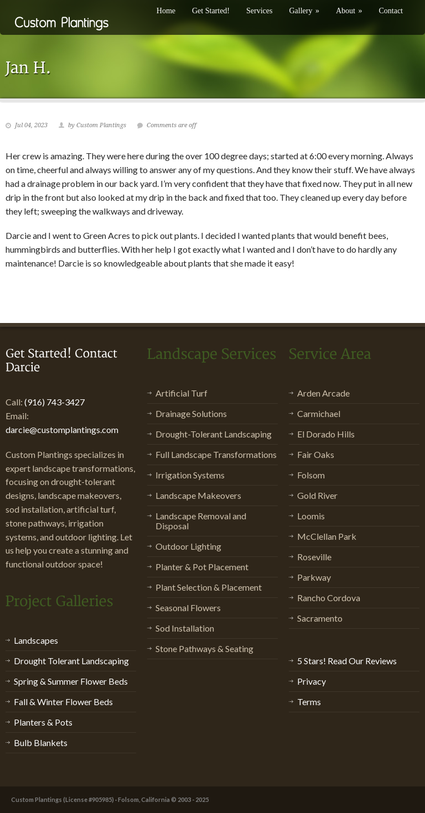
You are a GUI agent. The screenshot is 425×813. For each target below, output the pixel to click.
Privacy (311, 681)
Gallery (304, 11)
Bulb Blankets (41, 742)
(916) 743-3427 (54, 402)
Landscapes (36, 640)
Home (166, 11)
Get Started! (211, 11)
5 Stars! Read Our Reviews (347, 660)
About (349, 11)
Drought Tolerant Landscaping (71, 660)
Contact (391, 11)
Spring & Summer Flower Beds (71, 681)
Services (259, 11)
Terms (309, 701)
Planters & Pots (43, 722)
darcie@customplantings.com (62, 429)
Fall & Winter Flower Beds (63, 701)
